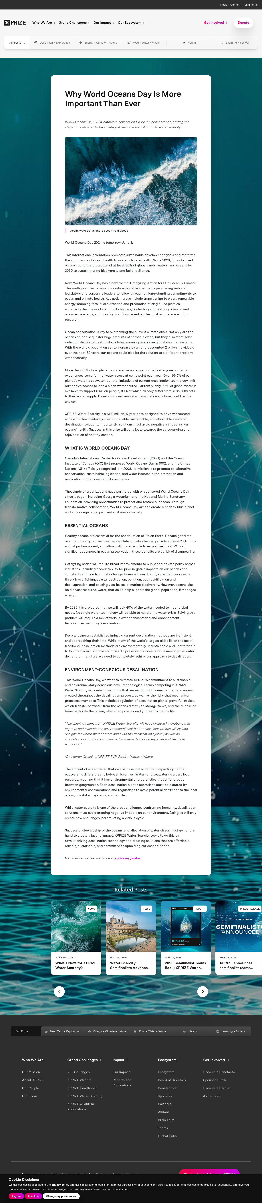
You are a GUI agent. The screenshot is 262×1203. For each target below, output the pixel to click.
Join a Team (212, 1096)
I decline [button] (33, 1196)
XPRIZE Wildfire (79, 1080)
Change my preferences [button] (61, 1196)
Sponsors (165, 1096)
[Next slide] (202, 991)
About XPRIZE (33, 1080)
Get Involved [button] (216, 22)
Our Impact (121, 1072)
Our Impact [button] (104, 22)
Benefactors (167, 1088)
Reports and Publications (122, 1082)
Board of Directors (172, 1080)
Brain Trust (166, 1120)
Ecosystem (166, 1072)
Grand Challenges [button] (75, 22)
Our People (30, 1088)
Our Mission (31, 1072)
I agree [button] (16, 1196)
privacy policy (60, 1184)
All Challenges (78, 1072)
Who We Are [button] (44, 22)
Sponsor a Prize (215, 1080)
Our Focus (17, 42)
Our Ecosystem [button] (132, 22)
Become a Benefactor (219, 1072)
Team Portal (250, 4)
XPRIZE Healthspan (82, 1088)
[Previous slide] (59, 991)
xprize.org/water (127, 858)
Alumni (163, 1112)
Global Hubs (167, 1136)
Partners (164, 1104)
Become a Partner (217, 1088)
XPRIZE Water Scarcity (84, 1096)
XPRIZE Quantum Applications (80, 1106)
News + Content (230, 4)
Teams (163, 1128)
